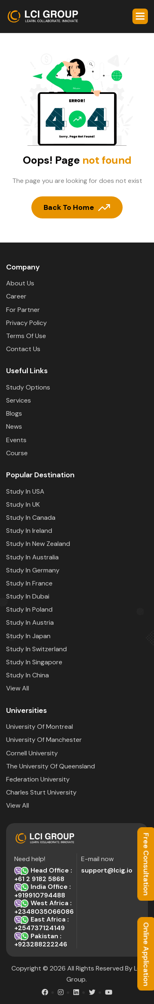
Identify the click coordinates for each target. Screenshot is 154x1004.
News (14, 426)
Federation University (38, 779)
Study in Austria (30, 622)
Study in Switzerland (36, 649)
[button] (140, 16)
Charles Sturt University (41, 792)
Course (17, 453)
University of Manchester (44, 739)
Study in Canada (30, 517)
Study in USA (25, 491)
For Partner (23, 309)
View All (17, 688)
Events (16, 440)
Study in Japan (28, 636)
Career (16, 296)
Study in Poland (29, 609)
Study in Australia (32, 557)
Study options (28, 387)
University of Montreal (39, 726)
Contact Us (23, 349)
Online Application (146, 954)
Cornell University (32, 753)
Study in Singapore (34, 662)
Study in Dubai (27, 596)
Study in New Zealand (38, 543)
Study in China (27, 675)
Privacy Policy (26, 322)
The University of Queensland (50, 766)
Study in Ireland (29, 530)
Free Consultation (146, 864)
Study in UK (23, 504)
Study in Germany (32, 570)
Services (18, 400)
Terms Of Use (26, 336)
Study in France (29, 583)
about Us (20, 283)
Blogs (14, 413)
